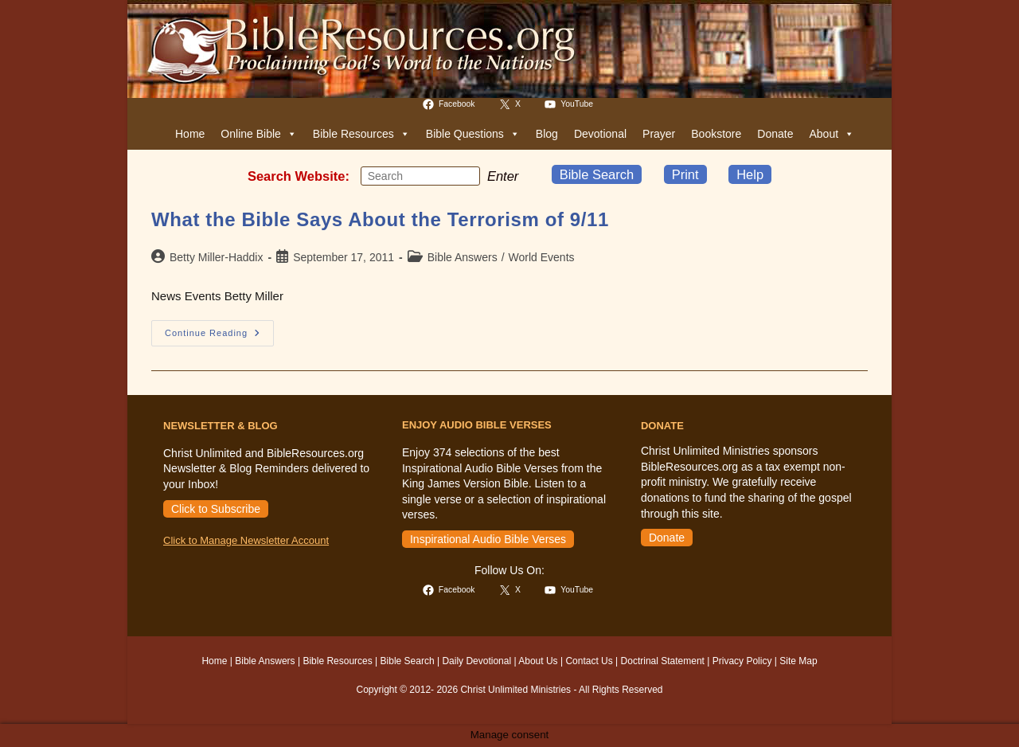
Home (190, 133)
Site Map (798, 661)
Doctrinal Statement (663, 661)
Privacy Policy (742, 661)
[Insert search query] (420, 176)
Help (749, 174)
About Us (537, 661)
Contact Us (588, 661)
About (831, 134)
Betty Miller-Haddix (216, 257)
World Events (542, 257)
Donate (775, 133)
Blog (547, 133)
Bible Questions (473, 134)
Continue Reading (219, 336)
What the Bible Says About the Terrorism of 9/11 (380, 219)
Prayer (658, 133)
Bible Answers (463, 257)
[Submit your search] (464, 175)
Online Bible (259, 134)
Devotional (600, 133)
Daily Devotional (476, 661)
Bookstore (716, 133)
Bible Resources (361, 134)
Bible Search (597, 174)
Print (685, 174)
